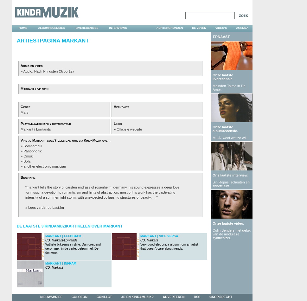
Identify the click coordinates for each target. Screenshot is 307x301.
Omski (28, 156)
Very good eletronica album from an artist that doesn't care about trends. (169, 242)
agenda (242, 27)
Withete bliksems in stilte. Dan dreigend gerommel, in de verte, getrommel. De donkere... (73, 244)
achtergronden (170, 27)
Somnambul (32, 146)
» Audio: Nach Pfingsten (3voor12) (47, 71)
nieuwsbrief (51, 297)
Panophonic (32, 151)
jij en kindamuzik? (137, 297)
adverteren (174, 297)
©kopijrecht (220, 297)
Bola (26, 161)
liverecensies (87, 27)
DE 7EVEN (199, 27)
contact (104, 297)
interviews (118, 27)
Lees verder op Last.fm (46, 207)
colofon (79, 297)
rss (197, 297)
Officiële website (129, 129)
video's (221, 27)
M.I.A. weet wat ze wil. (230, 138)
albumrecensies (51, 27)
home (23, 27)
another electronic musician (44, 166)
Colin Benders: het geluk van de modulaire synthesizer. (232, 234)
